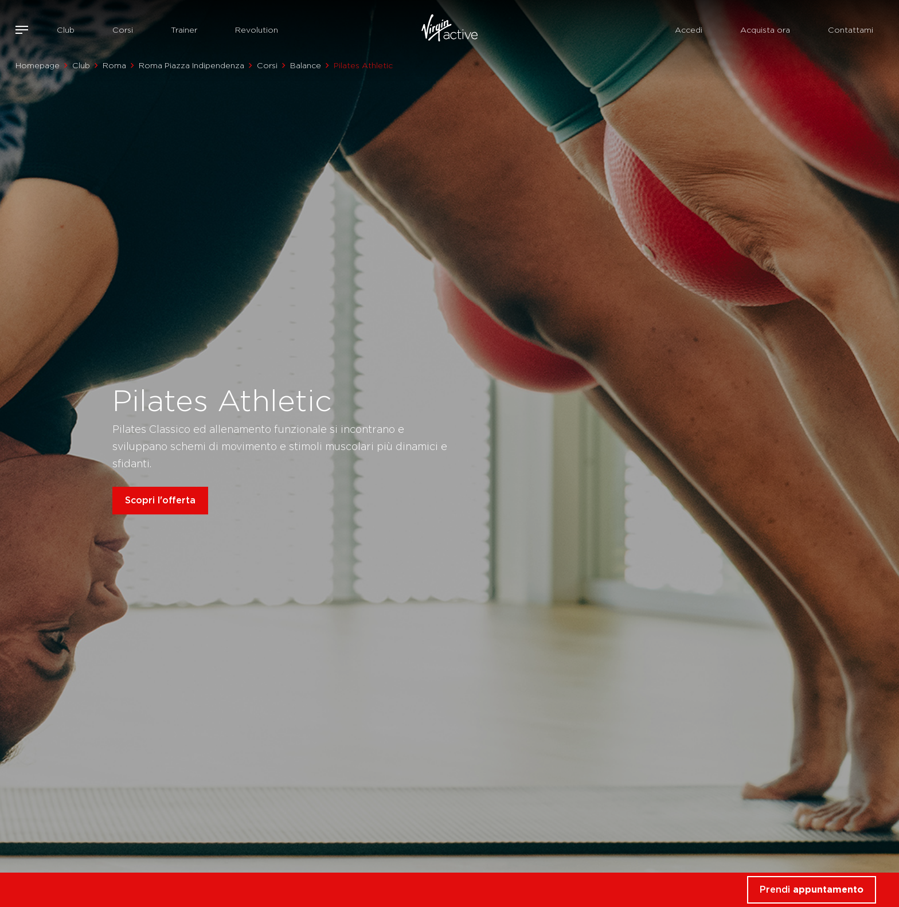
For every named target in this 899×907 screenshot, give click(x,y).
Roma (114, 65)
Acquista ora (765, 29)
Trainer (184, 29)
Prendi (811, 889)
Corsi (122, 29)
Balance (305, 65)
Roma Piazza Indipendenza (191, 65)
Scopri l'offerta (160, 500)
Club (66, 29)
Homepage (37, 65)
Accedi (688, 29)
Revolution (256, 29)
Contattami (850, 29)
